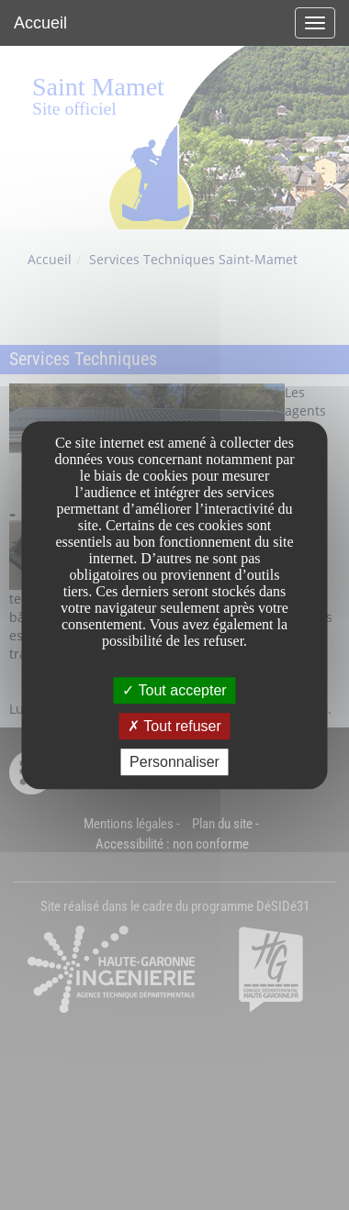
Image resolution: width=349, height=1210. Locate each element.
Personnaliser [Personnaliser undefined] (174, 762)
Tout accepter (174, 690)
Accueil (40, 23)
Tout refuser (174, 726)
